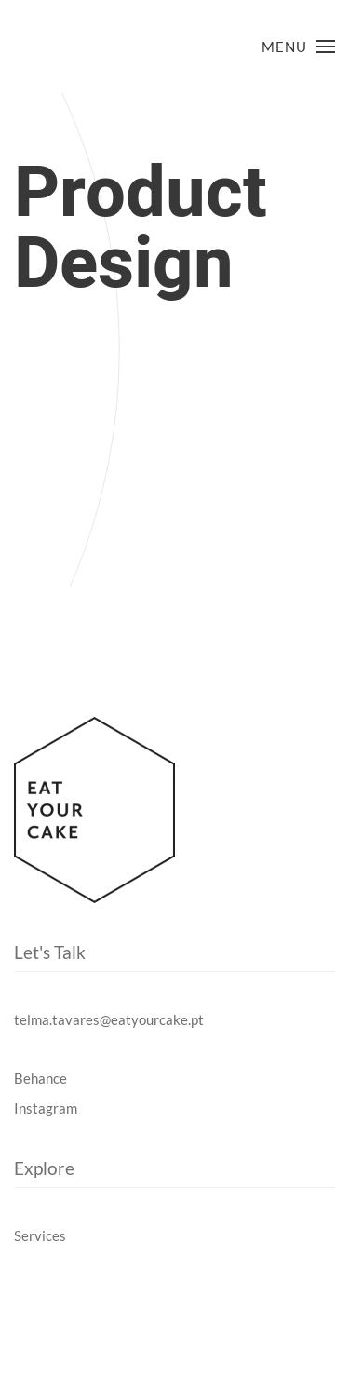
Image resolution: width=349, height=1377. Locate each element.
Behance (40, 1078)
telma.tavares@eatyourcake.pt (109, 1019)
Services (40, 1235)
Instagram (45, 1108)
